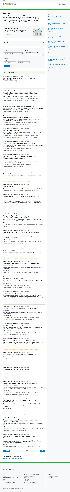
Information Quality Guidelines (9, 482)
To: (18, 60)
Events (24, 466)
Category (6, 50)
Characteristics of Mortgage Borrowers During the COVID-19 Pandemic (19, 437)
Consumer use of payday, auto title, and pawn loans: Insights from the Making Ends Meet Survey (21, 420)
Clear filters (13, 66)
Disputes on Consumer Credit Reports (13, 278)
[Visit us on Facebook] (4, 469)
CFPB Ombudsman (46, 466)
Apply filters (7, 66)
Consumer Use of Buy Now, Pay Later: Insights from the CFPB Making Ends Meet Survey (19, 79)
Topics (26, 50)
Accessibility (26, 479)
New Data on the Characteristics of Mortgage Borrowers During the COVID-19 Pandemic (21, 197)
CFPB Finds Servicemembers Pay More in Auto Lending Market (57, 47)
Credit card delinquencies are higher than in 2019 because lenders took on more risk (56, 23)
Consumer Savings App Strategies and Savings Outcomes (18, 106)
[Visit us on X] (6, 469)
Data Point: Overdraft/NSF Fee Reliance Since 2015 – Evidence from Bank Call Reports (21, 264)
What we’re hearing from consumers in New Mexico (56, 29)
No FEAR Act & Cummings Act (29, 482)
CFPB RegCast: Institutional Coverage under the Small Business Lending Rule (56, 65)
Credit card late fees (8, 187)
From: (5, 60)
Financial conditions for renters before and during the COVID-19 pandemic (20, 309)
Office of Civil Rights (28, 481)
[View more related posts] (50, 70)
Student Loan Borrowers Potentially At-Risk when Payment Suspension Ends (19, 172)
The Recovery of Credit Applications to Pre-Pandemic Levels (19, 340)
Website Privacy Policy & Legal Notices (10, 477)
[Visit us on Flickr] (13, 469)
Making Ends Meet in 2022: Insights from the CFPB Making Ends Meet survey (20, 93)
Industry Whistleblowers (34, 466)
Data (4, 479)
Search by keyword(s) (9, 45)
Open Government (6, 481)
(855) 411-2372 (65, 0)
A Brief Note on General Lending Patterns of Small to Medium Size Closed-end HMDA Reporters (20, 384)
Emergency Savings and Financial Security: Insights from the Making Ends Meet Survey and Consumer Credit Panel (19, 216)
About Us (5, 466)
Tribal (25, 484)
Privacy (4, 476)
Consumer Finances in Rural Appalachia (13, 130)
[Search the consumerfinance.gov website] (55, 4)
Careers (19, 466)
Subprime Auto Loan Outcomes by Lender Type (15, 293)
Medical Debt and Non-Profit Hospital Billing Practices (56, 17)
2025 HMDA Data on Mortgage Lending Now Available (56, 36)
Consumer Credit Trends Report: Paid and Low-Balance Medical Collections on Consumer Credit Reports (20, 157)
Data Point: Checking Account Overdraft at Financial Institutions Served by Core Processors (20, 249)
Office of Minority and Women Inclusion (31, 474)
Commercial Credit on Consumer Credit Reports (16, 370)
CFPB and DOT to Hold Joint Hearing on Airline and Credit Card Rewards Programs (57, 59)
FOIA (4, 474)
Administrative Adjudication (29, 476)
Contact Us (12, 466)
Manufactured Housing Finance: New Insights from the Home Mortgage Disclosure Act (19, 401)
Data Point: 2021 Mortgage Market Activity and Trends (17, 117)
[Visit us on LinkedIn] (9, 469)
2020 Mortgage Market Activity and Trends (14, 325)
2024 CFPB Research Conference (55, 54)
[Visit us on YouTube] (11, 469)
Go (28, 450)
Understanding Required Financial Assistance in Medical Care (19, 143)
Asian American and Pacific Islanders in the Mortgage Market (19, 355)
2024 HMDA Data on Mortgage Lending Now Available (56, 42)
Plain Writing (26, 477)
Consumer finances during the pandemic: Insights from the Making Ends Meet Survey (21, 233)
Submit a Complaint (62, 4)
